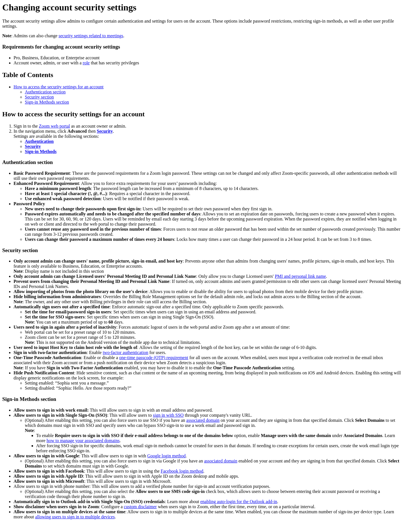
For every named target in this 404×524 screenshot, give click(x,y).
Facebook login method (182, 471)
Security (105, 131)
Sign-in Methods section (47, 102)
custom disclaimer (140, 506)
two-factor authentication (125, 352)
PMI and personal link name (300, 276)
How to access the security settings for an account (59, 86)
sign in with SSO (168, 415)
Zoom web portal (54, 126)
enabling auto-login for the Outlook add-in (238, 501)
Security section (39, 97)
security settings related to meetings (91, 35)
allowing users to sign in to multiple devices (75, 516)
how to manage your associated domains (83, 440)
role (86, 62)
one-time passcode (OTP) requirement (153, 357)
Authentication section (45, 91)
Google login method (166, 455)
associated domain (202, 420)
